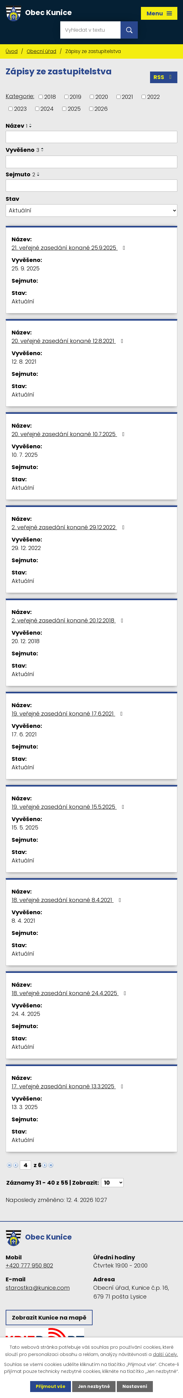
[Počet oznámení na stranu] (112, 1182)
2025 (74, 109)
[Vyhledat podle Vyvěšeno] (91, 162)
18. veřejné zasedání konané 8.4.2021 (68, 900)
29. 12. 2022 (26, 548)
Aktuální (23, 302)
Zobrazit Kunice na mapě (49, 1318)
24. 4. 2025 (26, 1014)
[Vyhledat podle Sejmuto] (91, 186)
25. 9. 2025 (26, 269)
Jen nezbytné (94, 1386)
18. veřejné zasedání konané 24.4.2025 (70, 993)
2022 (153, 97)
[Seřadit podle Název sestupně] (30, 127)
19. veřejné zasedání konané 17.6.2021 (68, 714)
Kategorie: (20, 96)
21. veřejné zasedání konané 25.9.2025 (70, 248)
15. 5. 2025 (25, 828)
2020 (101, 97)
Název (16, 126)
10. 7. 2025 (25, 455)
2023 (20, 109)
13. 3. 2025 (25, 1107)
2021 (127, 97)
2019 (75, 97)
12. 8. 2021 (24, 362)
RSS (163, 78)
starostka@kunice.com (38, 1288)
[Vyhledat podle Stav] (91, 211)
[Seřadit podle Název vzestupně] (30, 124)
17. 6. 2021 (24, 735)
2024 (47, 109)
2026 (101, 109)
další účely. (165, 1354)
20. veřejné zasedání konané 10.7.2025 (69, 434)
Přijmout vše (50, 1386)
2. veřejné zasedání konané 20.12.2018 (69, 621)
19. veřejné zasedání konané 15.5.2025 (69, 807)
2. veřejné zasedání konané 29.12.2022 (69, 527)
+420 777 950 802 (29, 1266)
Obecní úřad (41, 51)
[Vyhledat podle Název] (91, 137)
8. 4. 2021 (23, 921)
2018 (50, 97)
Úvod (12, 51)
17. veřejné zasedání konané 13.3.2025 (69, 1087)
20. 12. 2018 (26, 641)
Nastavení (135, 1386)
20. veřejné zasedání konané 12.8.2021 (69, 341)
